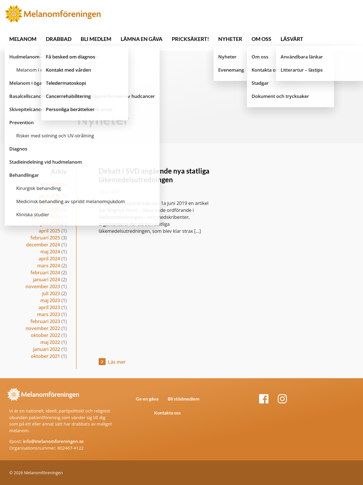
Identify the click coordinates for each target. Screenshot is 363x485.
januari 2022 (46, 349)
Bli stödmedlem (183, 398)
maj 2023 (50, 300)
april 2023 (49, 307)
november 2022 (43, 328)
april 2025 (49, 231)
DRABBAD (58, 39)
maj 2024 (50, 251)
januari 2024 (46, 279)
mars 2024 (48, 265)
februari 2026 (45, 210)
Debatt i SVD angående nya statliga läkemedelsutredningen (154, 175)
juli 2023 (51, 293)
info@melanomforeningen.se (53, 441)
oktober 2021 (45, 356)
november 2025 (43, 217)
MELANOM (23, 39)
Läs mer (117, 362)
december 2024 (43, 244)
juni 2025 (50, 224)
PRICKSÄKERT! (190, 39)
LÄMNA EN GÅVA (141, 39)
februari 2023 (45, 321)
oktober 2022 (45, 335)
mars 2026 (48, 203)
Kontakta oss (167, 412)
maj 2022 (50, 342)
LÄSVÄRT (292, 39)
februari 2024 (45, 272)
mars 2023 (48, 314)
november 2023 (43, 286)
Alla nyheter (53, 184)
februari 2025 (45, 238)
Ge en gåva (147, 398)
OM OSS (261, 39)
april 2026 (49, 196)
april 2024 (49, 258)
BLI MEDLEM (96, 39)
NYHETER (230, 39)
